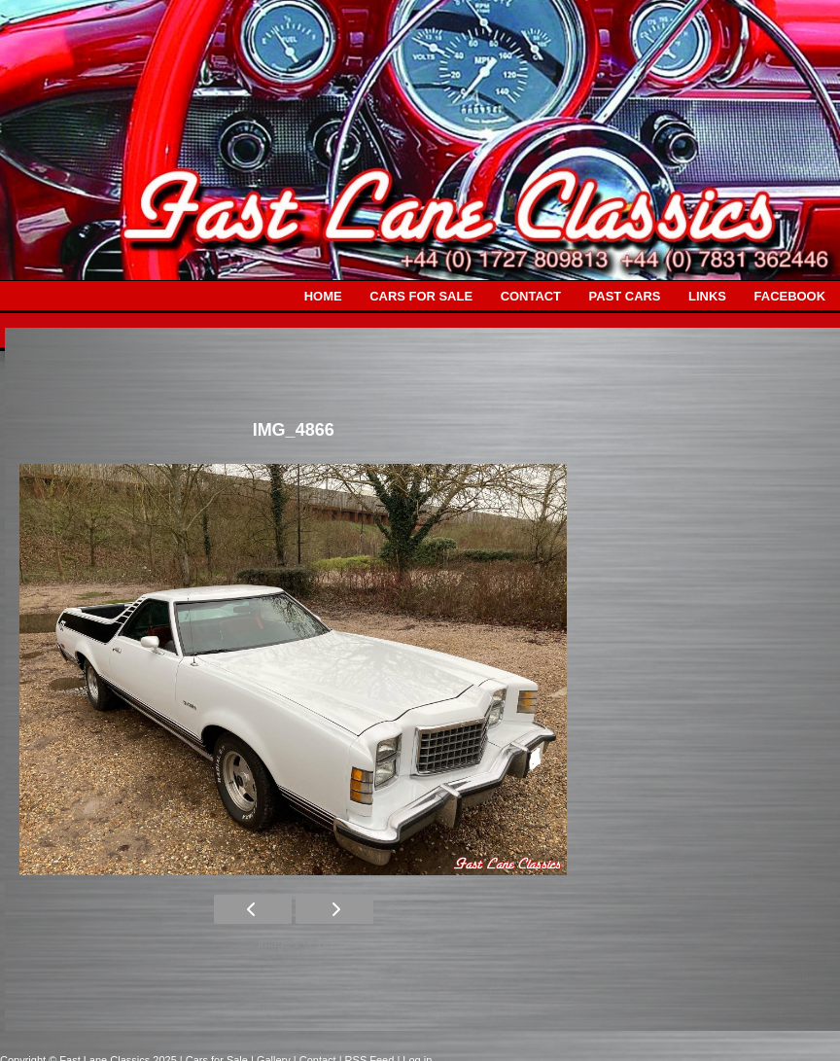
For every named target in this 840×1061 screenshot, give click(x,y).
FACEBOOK (789, 296)
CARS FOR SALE (420, 296)
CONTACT (531, 296)
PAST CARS (625, 296)
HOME (323, 296)
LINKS (707, 296)
